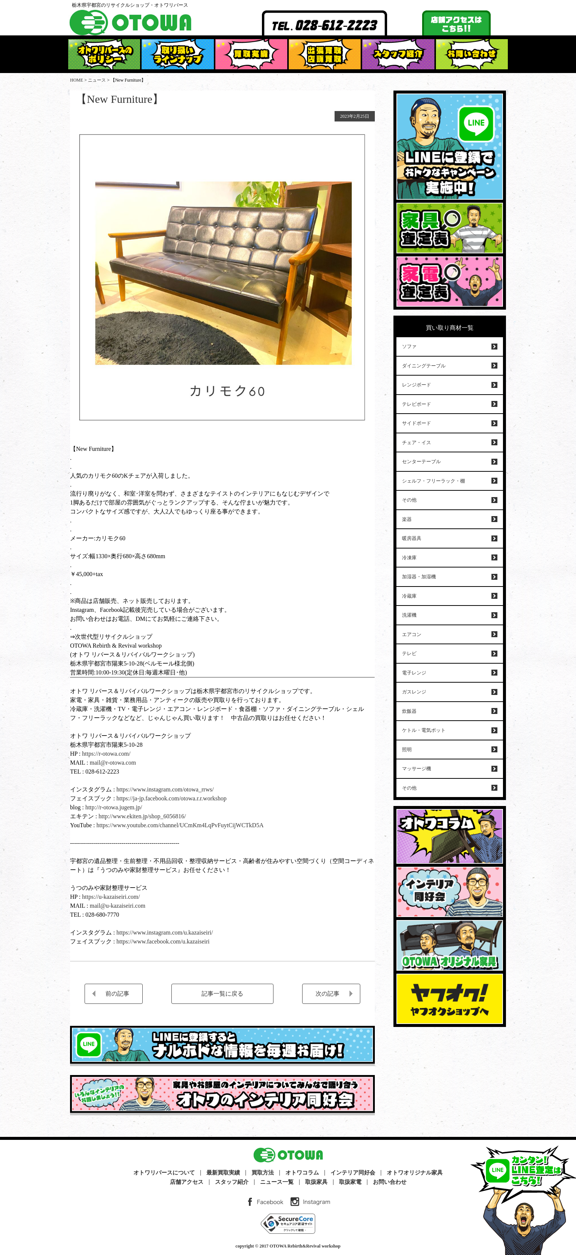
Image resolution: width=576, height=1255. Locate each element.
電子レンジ (414, 673)
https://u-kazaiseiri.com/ (111, 897)
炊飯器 (409, 711)
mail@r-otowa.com (113, 762)
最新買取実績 (223, 1173)
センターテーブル (421, 461)
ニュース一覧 (277, 1182)
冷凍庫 (409, 557)
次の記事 (327, 993)
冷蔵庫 (409, 596)
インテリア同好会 (352, 1173)
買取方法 (262, 1173)
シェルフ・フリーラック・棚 (433, 481)
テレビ (409, 653)
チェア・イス (416, 442)
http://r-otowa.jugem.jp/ (113, 807)
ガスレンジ (414, 692)
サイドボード (416, 423)
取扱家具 (316, 1182)
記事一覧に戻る (222, 993)
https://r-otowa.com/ (106, 753)
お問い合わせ (389, 1182)
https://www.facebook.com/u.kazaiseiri (162, 941)
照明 (407, 749)
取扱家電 (350, 1182)
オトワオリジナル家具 (415, 1173)
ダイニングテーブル (424, 366)
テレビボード (416, 404)
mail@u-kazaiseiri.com (117, 905)
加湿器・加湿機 (419, 576)
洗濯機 (409, 615)
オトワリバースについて (164, 1173)
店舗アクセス (186, 1182)
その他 (409, 500)
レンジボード (416, 385)
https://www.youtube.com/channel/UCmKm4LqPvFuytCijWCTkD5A (180, 825)
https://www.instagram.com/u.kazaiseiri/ (164, 932)
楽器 (407, 519)
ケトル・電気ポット (424, 730)
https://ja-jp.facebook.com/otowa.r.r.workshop (171, 798)
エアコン (411, 634)
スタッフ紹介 (232, 1182)
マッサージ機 (416, 768)
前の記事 (117, 993)
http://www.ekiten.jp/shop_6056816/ (141, 816)
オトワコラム (302, 1173)
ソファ (409, 346)
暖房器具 (411, 538)
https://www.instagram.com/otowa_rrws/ (164, 789)
